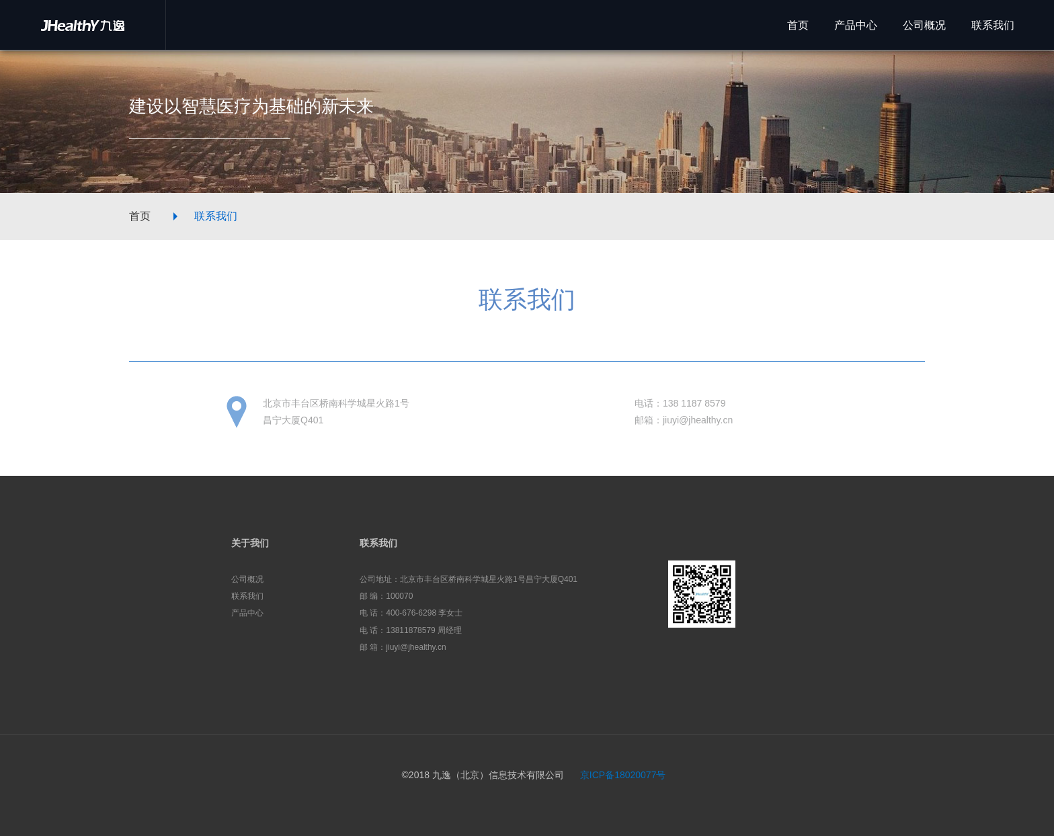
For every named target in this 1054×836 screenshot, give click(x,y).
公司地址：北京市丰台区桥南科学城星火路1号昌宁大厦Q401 (468, 579)
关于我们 (250, 543)
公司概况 (247, 579)
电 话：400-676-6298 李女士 (411, 613)
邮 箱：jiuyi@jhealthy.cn (403, 647)
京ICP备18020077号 (623, 774)
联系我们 (215, 216)
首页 (140, 216)
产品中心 (247, 613)
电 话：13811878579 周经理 (411, 630)
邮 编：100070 (386, 596)
